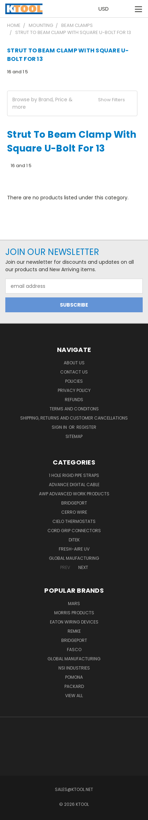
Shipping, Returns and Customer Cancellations (74, 418)
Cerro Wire (74, 512)
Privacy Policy (74, 390)
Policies (74, 381)
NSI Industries (74, 668)
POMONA (74, 677)
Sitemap (74, 436)
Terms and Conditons (74, 409)
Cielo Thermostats (74, 521)
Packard (74, 686)
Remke (74, 631)
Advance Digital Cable (74, 485)
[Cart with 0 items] (123, 8)
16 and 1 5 (17, 71)
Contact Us (74, 372)
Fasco (74, 650)
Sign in (60, 427)
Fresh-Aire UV (74, 549)
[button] (72, 103)
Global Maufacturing (74, 558)
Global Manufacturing (74, 659)
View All (74, 696)
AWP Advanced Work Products (74, 494)
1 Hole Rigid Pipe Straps (74, 475)
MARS (74, 603)
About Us (74, 363)
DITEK (74, 540)
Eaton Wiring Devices (74, 622)
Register (86, 427)
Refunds (74, 400)
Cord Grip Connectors (74, 531)
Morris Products (74, 613)
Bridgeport (74, 503)
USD (105, 8)
